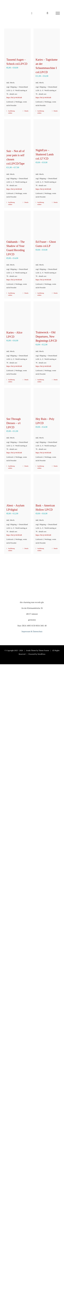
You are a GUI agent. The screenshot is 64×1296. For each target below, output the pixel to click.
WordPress (41, 654)
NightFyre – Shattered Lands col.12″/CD (45, 154)
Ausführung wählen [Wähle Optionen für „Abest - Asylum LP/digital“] (11, 549)
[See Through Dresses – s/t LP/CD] (17, 401)
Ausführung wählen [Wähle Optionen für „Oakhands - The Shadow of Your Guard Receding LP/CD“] (11, 294)
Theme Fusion (44, 650)
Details (26, 111)
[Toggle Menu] (57, 13)
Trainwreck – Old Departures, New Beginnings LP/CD (46, 336)
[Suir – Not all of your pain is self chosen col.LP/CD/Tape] (17, 132)
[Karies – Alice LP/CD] (17, 314)
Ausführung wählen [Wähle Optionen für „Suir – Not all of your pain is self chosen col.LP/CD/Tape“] (11, 203)
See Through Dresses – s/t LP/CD (13, 423)
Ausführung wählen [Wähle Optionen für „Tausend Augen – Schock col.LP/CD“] (11, 112)
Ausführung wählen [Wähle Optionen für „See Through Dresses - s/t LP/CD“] (11, 467)
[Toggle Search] (47, 13)
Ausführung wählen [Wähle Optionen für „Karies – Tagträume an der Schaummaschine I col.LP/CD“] (40, 112)
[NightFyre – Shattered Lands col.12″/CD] (47, 132)
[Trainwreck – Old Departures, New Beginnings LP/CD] (47, 314)
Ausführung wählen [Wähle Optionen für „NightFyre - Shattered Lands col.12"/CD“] (40, 203)
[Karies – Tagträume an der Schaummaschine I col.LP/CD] (47, 42)
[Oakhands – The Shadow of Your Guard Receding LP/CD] (17, 224)
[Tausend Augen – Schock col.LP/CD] (17, 42)
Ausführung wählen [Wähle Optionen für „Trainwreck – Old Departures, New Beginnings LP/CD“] (40, 380)
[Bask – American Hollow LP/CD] (47, 487)
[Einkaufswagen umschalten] (31, 13)
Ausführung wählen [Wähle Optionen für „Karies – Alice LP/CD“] (11, 380)
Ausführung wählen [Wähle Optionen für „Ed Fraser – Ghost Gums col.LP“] (40, 294)
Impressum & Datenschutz (32, 631)
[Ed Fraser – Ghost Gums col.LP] (47, 224)
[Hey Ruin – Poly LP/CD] (47, 401)
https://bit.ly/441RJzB (14, 98)
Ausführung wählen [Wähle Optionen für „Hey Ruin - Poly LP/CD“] (40, 467)
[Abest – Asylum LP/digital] (17, 487)
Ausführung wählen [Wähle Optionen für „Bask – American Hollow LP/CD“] (40, 549)
